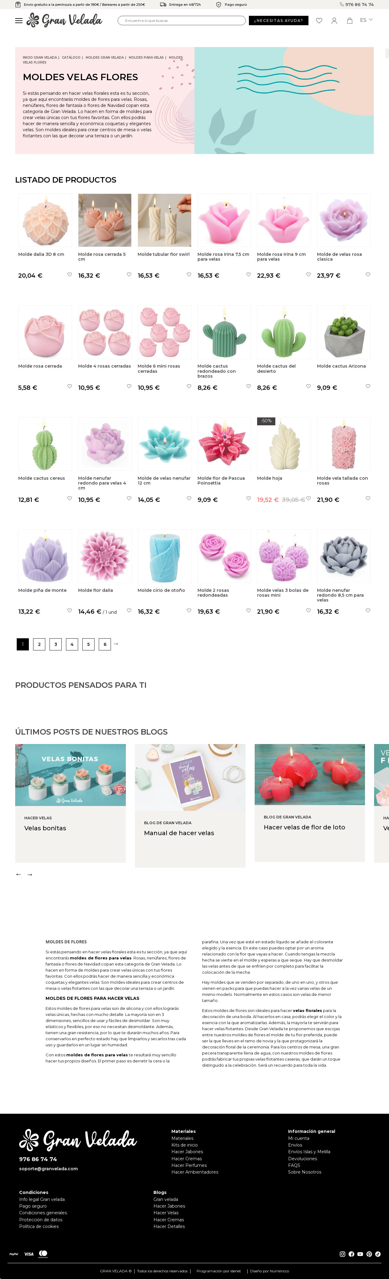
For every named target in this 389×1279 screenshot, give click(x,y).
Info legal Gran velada (42, 1199)
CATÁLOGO (71, 58)
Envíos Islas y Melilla (309, 1151)
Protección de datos (40, 1219)
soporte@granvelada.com (48, 1168)
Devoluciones (302, 1158)
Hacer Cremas (186, 1158)
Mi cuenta (298, 1138)
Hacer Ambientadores (194, 1172)
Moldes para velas (146, 58)
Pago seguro (33, 1206)
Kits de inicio (184, 1145)
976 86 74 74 (357, 4)
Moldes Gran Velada (105, 58)
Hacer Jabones (187, 1151)
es (366, 20)
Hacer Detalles (169, 1226)
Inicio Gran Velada (40, 58)
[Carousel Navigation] (202, 903)
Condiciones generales (43, 1213)
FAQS (294, 1165)
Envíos (295, 1145)
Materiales (182, 1138)
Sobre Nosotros (304, 1172)
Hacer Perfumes (189, 1165)
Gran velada (165, 1199)
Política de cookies (39, 1226)
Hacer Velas (165, 1213)
